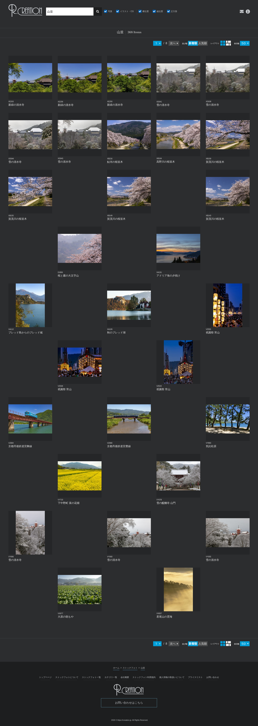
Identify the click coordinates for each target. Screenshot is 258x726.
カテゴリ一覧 (110, 677)
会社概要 (125, 677)
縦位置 (160, 11)
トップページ (45, 677)
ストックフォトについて (66, 677)
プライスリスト (195, 677)
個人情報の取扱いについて (171, 677)
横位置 (145, 11)
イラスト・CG (127, 11)
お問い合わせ (212, 677)
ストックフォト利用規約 (144, 677)
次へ (173, 43)
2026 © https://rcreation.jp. (121, 720)
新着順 (193, 43)
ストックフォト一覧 (91, 677)
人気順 (202, 43)
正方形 (174, 11)
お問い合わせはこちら (129, 702)
